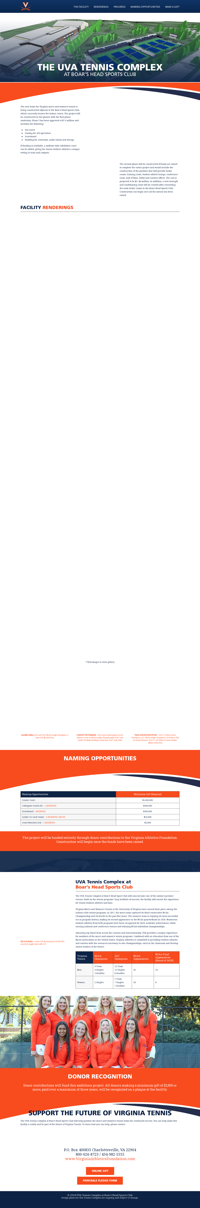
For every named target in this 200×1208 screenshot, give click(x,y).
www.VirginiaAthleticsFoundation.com (100, 1159)
